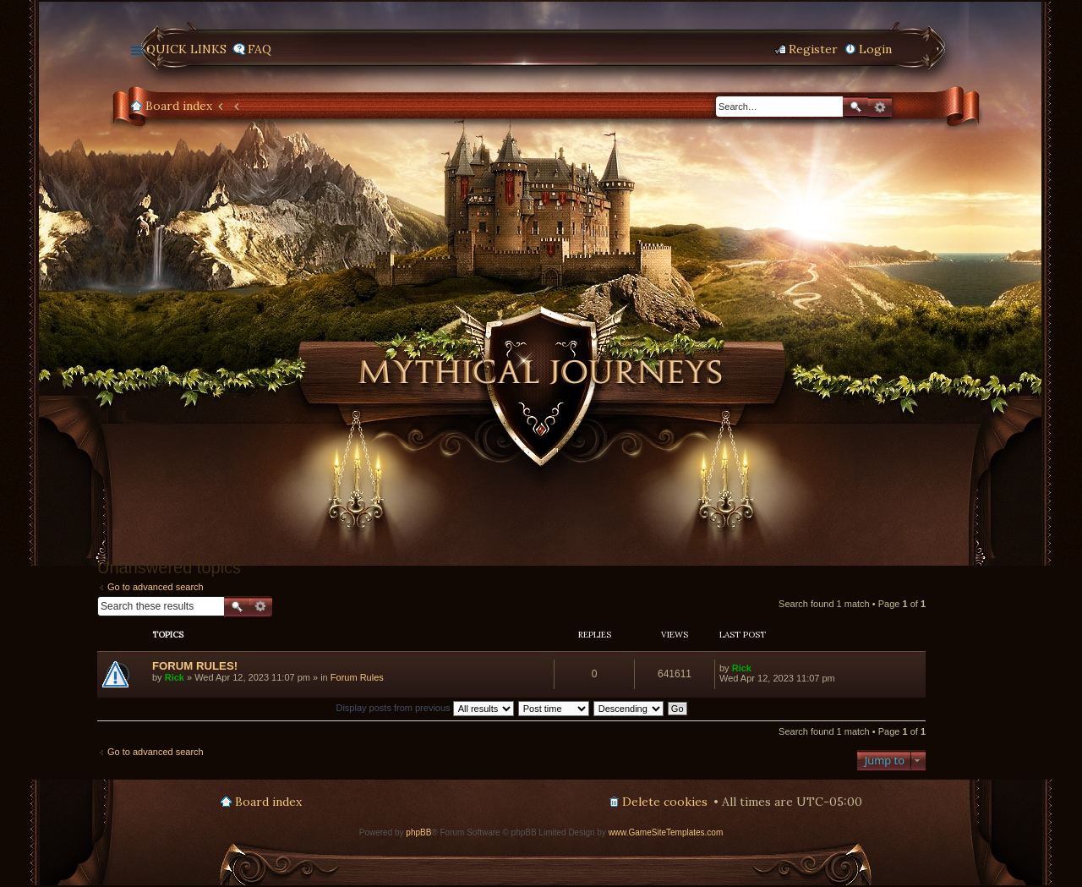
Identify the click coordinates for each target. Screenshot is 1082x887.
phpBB (418, 832)
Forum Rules (357, 677)
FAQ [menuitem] (259, 49)
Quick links (186, 49)
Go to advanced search (155, 587)
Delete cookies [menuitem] (665, 801)
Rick (174, 677)
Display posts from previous (424, 708)
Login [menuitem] (875, 49)
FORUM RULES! (195, 666)
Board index (178, 105)
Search (855, 107)
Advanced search (880, 107)
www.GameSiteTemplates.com (666, 832)
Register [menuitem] (813, 49)
